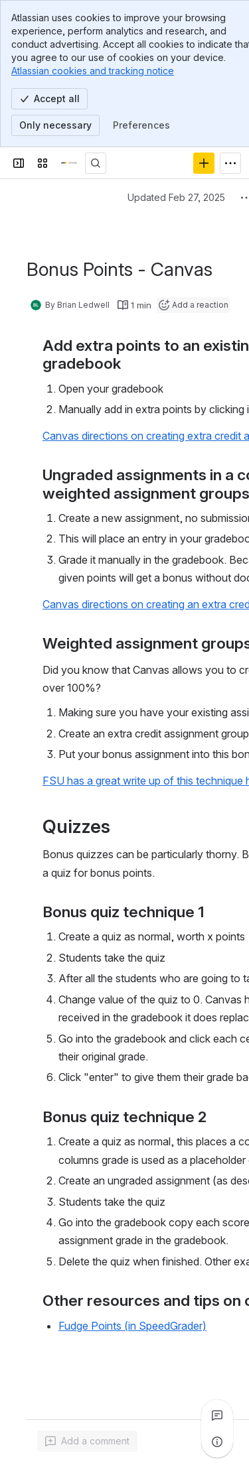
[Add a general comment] (87, 1441)
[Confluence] (69, 163)
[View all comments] (217, 1415)
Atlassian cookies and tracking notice (92, 70)
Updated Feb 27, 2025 (176, 197)
